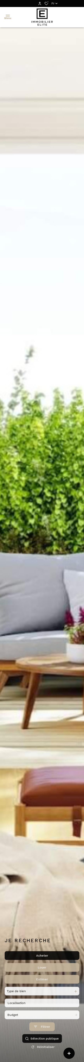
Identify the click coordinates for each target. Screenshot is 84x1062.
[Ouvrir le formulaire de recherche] (42, 1037)
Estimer (42, 989)
